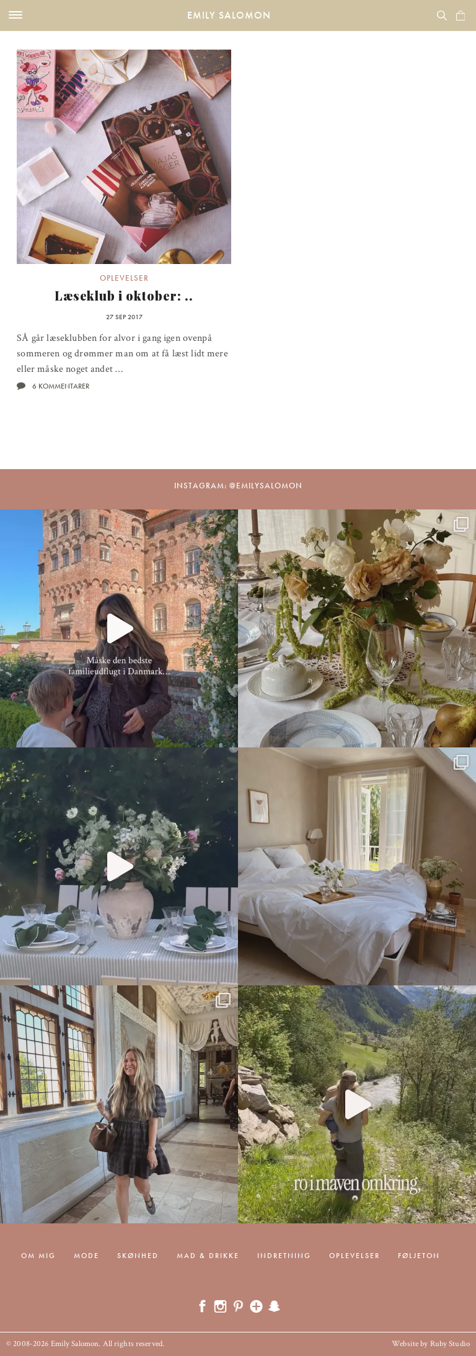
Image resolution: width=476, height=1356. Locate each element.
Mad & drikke (208, 1256)
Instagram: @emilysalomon (238, 485)
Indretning (284, 1256)
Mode (86, 1256)
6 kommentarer (60, 386)
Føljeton (419, 1256)
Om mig (38, 1256)
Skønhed (138, 1256)
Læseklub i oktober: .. (124, 295)
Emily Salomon (229, 15)
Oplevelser (124, 278)
